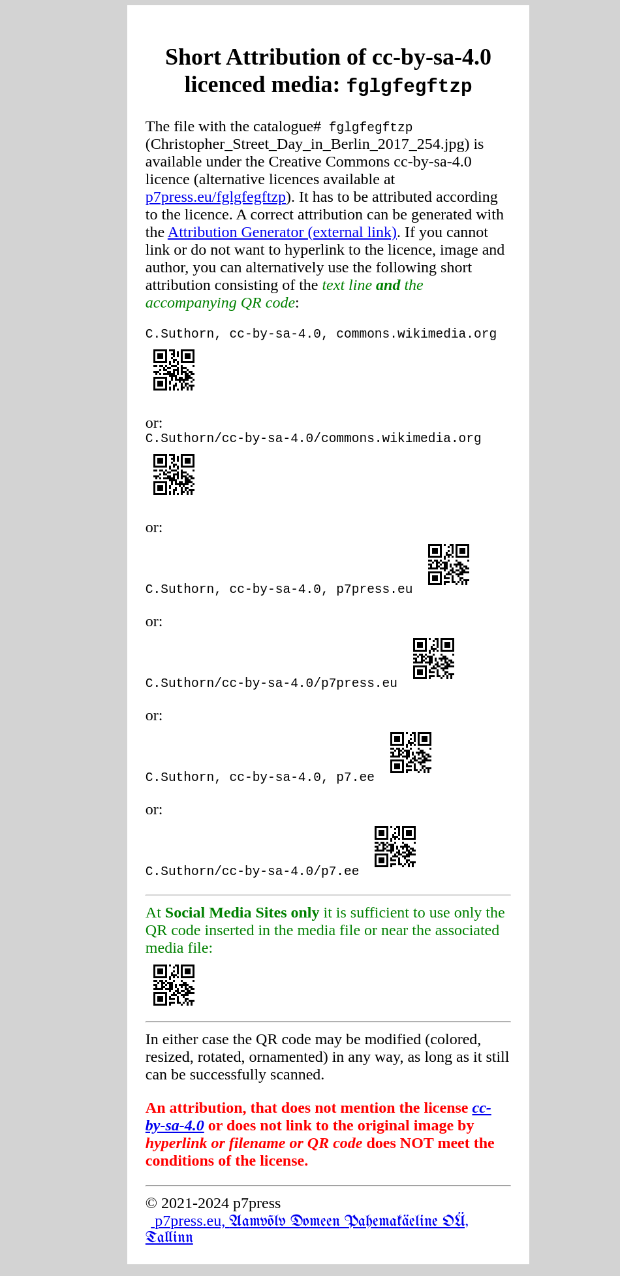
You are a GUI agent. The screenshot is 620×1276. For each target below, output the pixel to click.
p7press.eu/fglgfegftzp (216, 196)
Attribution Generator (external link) (282, 231)
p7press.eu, (307, 1235)
